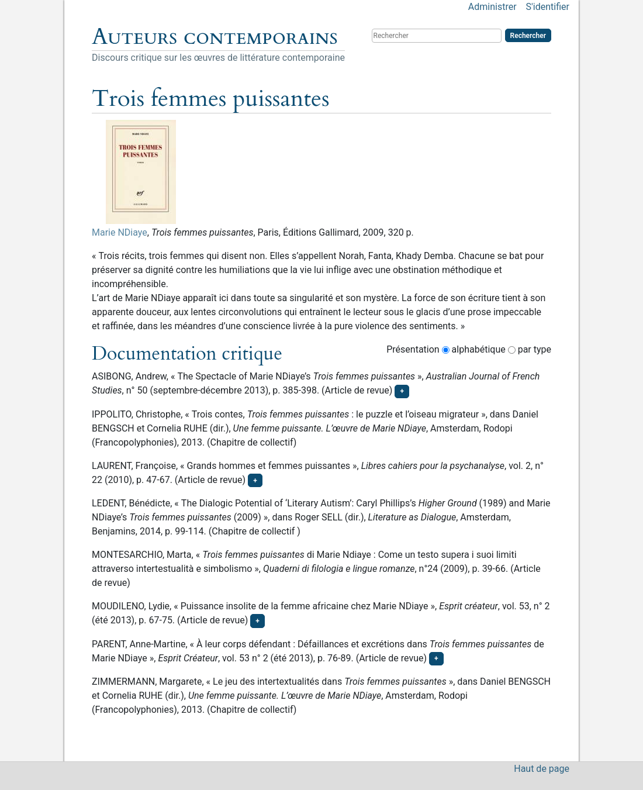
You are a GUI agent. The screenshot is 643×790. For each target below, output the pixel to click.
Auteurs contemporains (215, 37)
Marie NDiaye (119, 232)
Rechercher (528, 36)
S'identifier (547, 6)
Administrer (492, 6)
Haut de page (541, 768)
